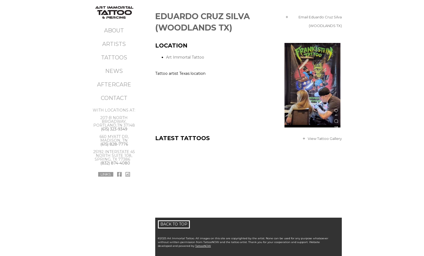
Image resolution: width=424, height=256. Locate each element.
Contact (114, 98)
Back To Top (173, 224)
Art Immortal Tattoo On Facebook (119, 174)
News (114, 71)
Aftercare (114, 84)
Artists (114, 44)
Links (106, 174)
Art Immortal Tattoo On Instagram (127, 174)
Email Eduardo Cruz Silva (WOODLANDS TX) (320, 18)
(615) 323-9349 (114, 129)
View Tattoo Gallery (325, 138)
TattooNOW (203, 246)
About (114, 30)
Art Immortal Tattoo (185, 57)
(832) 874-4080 (115, 163)
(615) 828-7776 (114, 144)
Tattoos (114, 57)
